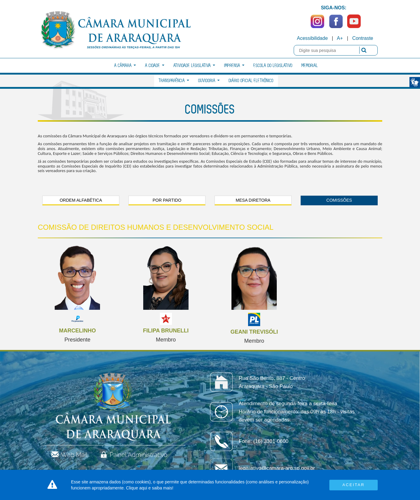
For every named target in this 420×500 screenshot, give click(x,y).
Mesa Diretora (253, 200)
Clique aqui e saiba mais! (149, 488)
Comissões (339, 200)
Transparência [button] (174, 81)
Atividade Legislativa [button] (194, 65)
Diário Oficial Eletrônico (251, 81)
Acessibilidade (312, 38)
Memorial (310, 65)
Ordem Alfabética (81, 200)
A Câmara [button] (125, 65)
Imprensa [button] (234, 65)
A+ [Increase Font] (340, 38)
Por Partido (167, 200)
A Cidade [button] (154, 65)
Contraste (362, 38)
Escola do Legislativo (273, 65)
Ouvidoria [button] (209, 81)
